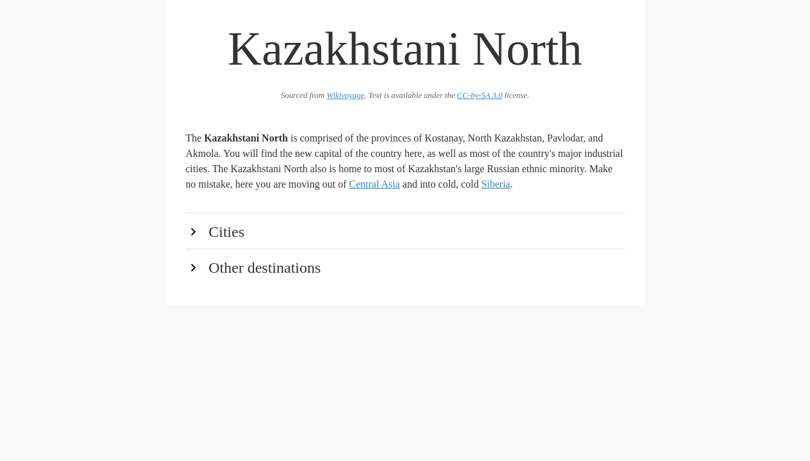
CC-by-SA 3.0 (479, 95)
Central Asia (375, 184)
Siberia (495, 184)
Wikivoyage (345, 95)
